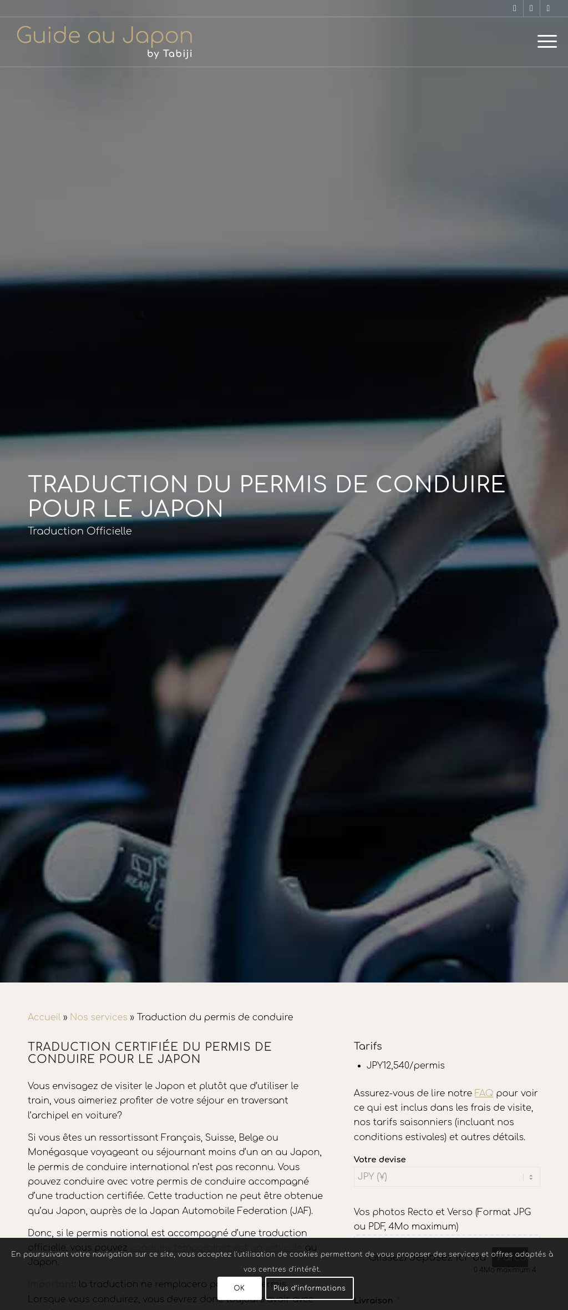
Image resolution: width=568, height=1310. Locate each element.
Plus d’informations (309, 1288)
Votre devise (380, 1159)
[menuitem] (543, 42)
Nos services (99, 1017)
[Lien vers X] (548, 8)
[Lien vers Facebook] (515, 8)
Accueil (44, 1017)
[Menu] (543, 42)
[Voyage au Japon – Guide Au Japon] (104, 42)
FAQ (484, 1094)
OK (239, 1288)
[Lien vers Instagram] (532, 8)
